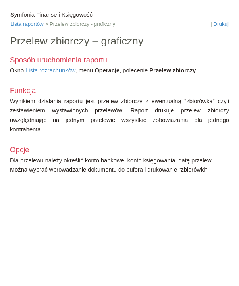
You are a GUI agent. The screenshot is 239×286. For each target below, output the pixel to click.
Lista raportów (27, 24)
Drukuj (221, 24)
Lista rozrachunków (50, 70)
